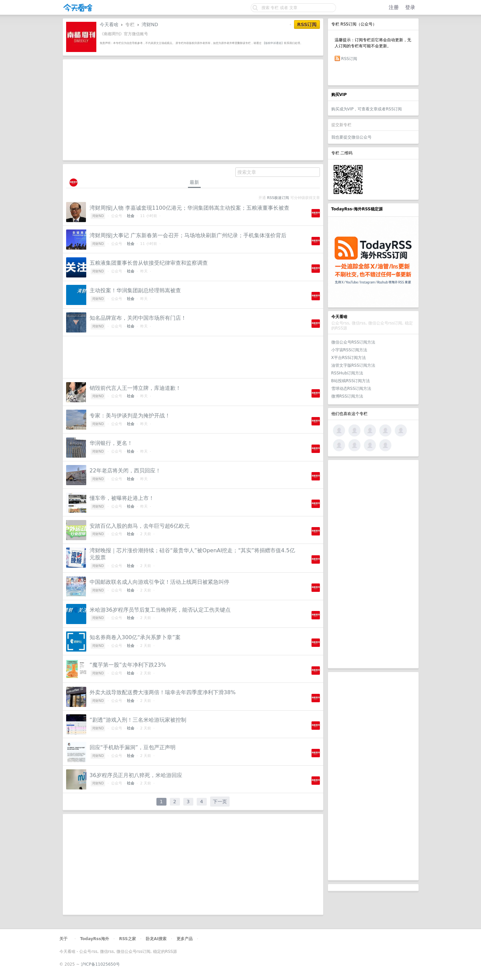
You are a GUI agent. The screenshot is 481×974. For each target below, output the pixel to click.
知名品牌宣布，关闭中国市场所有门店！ (138, 318)
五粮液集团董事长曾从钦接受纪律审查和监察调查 (149, 263)
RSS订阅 (349, 58)
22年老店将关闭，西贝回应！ (125, 470)
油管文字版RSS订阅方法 (353, 365)
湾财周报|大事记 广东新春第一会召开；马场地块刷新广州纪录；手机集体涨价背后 (188, 235)
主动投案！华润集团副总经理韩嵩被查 (135, 290)
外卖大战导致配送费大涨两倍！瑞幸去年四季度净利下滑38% (163, 692)
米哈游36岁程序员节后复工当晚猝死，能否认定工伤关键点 (160, 610)
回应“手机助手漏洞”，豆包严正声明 (133, 747)
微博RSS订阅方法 (347, 396)
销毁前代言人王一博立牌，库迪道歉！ (135, 388)
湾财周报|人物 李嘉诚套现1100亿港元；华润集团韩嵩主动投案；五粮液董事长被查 (189, 208)
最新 (194, 182)
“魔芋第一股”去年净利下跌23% (128, 665)
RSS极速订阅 (278, 198)
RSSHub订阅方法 (347, 373)
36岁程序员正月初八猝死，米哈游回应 (136, 775)
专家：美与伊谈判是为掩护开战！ (130, 415)
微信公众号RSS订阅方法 (353, 342)
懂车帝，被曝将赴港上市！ (122, 498)
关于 (63, 938)
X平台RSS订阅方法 (348, 357)
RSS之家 (127, 938)
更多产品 (185, 938)
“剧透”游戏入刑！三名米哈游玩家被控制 (138, 720)
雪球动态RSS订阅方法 (351, 388)
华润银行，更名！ (111, 443)
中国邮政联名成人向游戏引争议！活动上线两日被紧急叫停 (159, 582)
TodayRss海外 (94, 938)
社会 (130, 216)
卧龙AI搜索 (156, 938)
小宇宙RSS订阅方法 (349, 350)
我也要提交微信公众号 (351, 137)
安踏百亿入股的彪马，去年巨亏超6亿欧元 (140, 526)
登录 (410, 7)
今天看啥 (109, 24)
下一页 (220, 801)
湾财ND (150, 24)
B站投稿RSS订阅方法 (350, 380)
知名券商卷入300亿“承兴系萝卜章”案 (135, 637)
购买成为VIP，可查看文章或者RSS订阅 (366, 109)
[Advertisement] (373, 564)
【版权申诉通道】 (273, 43)
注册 (394, 7)
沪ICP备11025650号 (100, 964)
